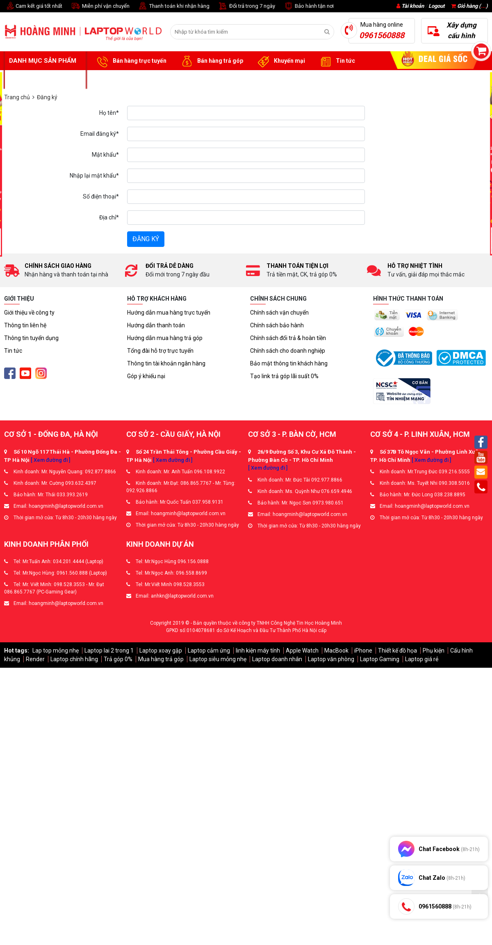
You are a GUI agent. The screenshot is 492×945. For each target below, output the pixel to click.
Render (35, 659)
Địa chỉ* (109, 217)
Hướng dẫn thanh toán (156, 325)
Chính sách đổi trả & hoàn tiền (288, 338)
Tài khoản (412, 6)
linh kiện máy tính (258, 650)
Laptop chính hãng (74, 659)
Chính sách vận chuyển (279, 312)
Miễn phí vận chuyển (100, 6)
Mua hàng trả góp (161, 659)
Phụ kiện (433, 650)
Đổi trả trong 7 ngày (246, 6)
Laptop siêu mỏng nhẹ (217, 659)
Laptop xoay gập (160, 650)
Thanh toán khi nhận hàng (174, 6)
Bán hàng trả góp (211, 61)
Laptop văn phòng (331, 659)
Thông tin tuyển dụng (31, 338)
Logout (436, 6)
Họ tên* (109, 113)
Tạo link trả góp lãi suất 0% (284, 376)
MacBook (336, 650)
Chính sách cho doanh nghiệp (287, 350)
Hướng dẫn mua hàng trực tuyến (168, 312)
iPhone (363, 650)
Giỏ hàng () (469, 6)
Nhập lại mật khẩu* (94, 175)
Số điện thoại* (101, 196)
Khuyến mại (280, 61)
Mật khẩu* (105, 154)
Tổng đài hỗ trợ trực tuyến (160, 350)
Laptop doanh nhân (277, 659)
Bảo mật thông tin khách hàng (289, 363)
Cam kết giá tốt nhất (33, 6)
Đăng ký (145, 239)
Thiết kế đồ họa (397, 650)
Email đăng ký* (99, 133)
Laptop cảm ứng (209, 650)
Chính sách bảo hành (277, 325)
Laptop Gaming (379, 659)
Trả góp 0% (118, 659)
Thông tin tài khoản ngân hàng (166, 363)
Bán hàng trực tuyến (130, 61)
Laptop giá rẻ (421, 659)
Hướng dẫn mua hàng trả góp (165, 338)
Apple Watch (302, 650)
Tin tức (336, 61)
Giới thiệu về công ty (29, 312)
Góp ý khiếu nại (146, 376)
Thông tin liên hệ (25, 325)
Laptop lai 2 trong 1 (109, 650)
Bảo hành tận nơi (308, 6)
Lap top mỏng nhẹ (55, 650)
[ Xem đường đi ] (50, 460)
